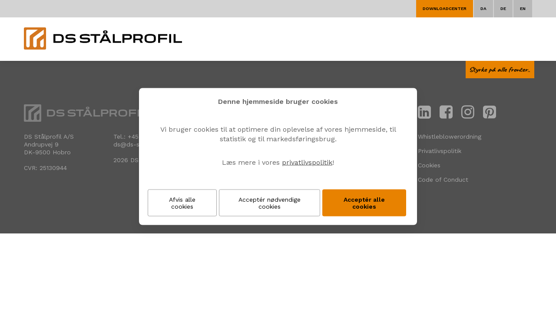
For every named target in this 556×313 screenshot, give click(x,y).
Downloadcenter (445, 8)
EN (523, 8)
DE (503, 8)
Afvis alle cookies (182, 203)
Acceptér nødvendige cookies (269, 203)
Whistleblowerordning (449, 136)
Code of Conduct (443, 179)
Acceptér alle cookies (364, 203)
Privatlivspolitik (439, 150)
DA (483, 8)
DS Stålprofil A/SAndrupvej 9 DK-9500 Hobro (49, 144)
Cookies (429, 165)
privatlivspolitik (307, 162)
